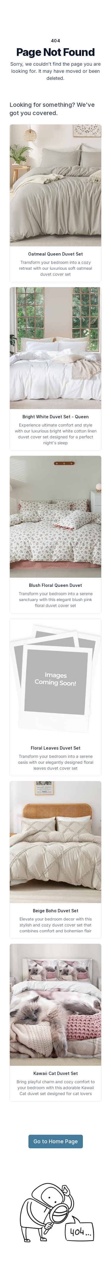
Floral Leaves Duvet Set (56, 747)
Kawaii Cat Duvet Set (55, 1073)
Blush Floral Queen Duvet (55, 585)
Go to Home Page (55, 1141)
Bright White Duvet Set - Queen (55, 416)
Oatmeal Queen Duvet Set (55, 253)
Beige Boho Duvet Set (55, 910)
